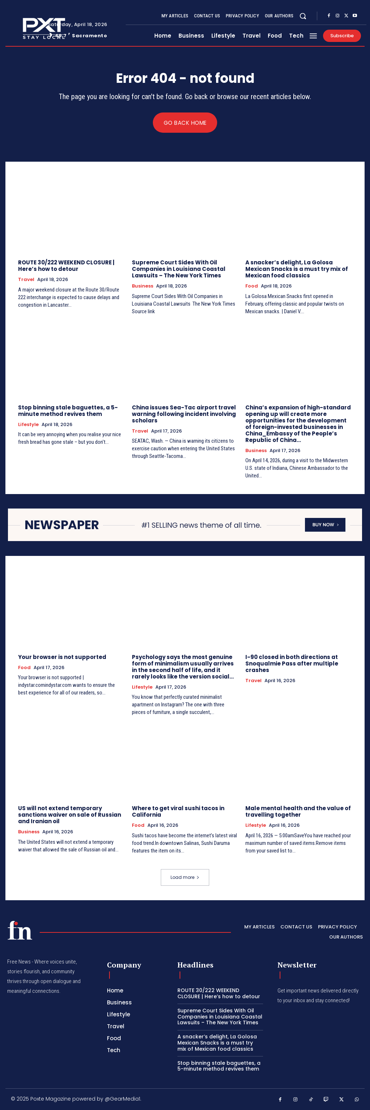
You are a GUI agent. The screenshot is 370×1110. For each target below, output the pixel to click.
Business (142, 286)
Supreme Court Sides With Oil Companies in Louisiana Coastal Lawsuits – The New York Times (178, 269)
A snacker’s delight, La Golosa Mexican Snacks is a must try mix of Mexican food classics (296, 269)
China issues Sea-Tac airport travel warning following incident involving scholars (184, 414)
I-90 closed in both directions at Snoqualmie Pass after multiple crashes (291, 663)
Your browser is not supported (62, 657)
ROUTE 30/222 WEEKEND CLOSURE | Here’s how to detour (66, 266)
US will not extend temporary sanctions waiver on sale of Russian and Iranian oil (69, 815)
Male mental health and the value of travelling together (298, 812)
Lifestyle (28, 425)
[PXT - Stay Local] (20, 930)
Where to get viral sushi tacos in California (178, 812)
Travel (26, 279)
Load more (185, 878)
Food (251, 286)
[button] (302, 16)
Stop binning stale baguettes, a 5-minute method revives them (68, 411)
